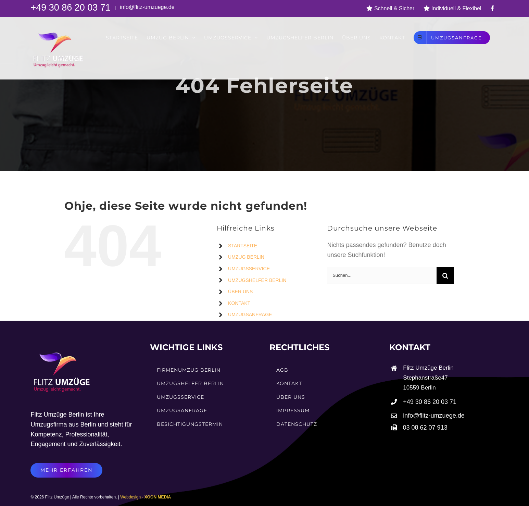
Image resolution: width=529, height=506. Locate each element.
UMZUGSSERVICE (249, 268)
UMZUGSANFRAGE (250, 314)
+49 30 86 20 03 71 (71, 7)
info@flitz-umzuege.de (146, 7)
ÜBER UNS (240, 291)
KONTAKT (239, 303)
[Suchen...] (382, 275)
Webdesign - (145, 497)
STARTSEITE (242, 245)
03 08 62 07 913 (425, 427)
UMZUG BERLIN (246, 257)
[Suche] (445, 275)
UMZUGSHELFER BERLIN (257, 280)
